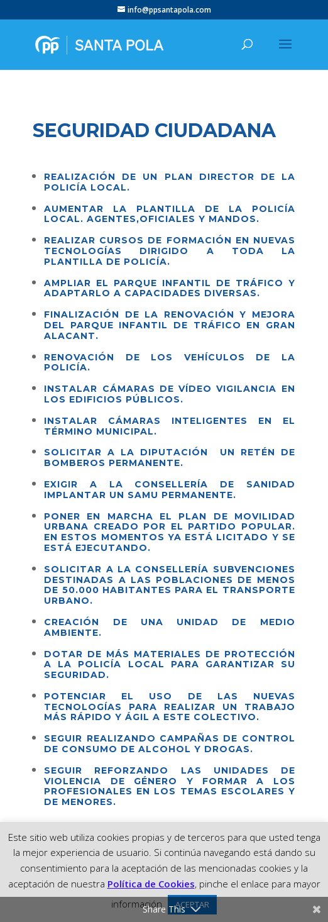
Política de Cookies (151, 883)
